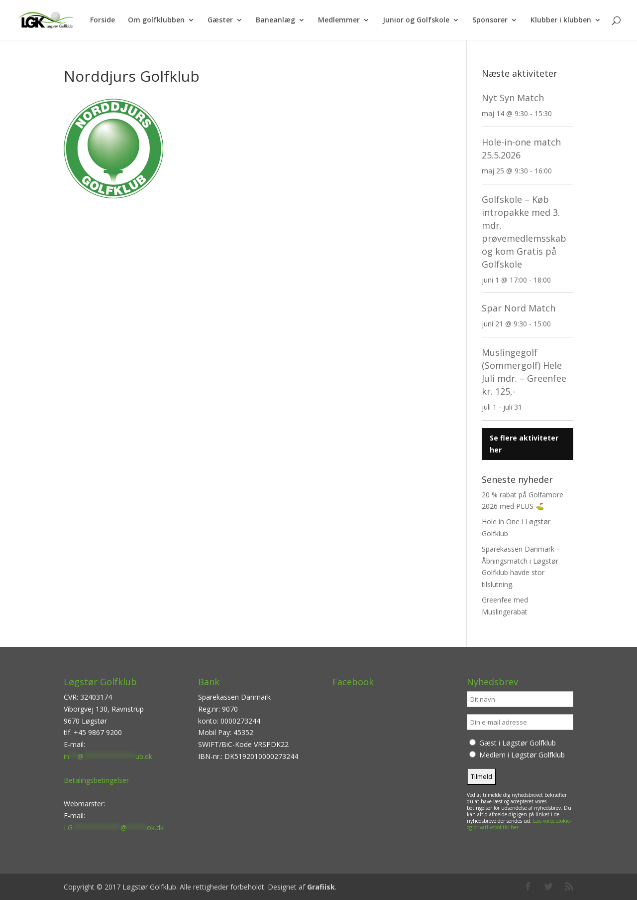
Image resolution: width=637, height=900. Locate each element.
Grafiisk (321, 887)
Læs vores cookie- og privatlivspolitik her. (519, 824)
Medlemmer (339, 20)
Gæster (220, 20)
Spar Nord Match (518, 308)
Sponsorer (490, 20)
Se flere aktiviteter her (524, 443)
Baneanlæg (275, 20)
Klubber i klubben (561, 20)
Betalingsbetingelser (96, 780)
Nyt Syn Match (513, 98)
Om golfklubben (156, 20)
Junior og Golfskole (416, 20)
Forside (102, 20)
